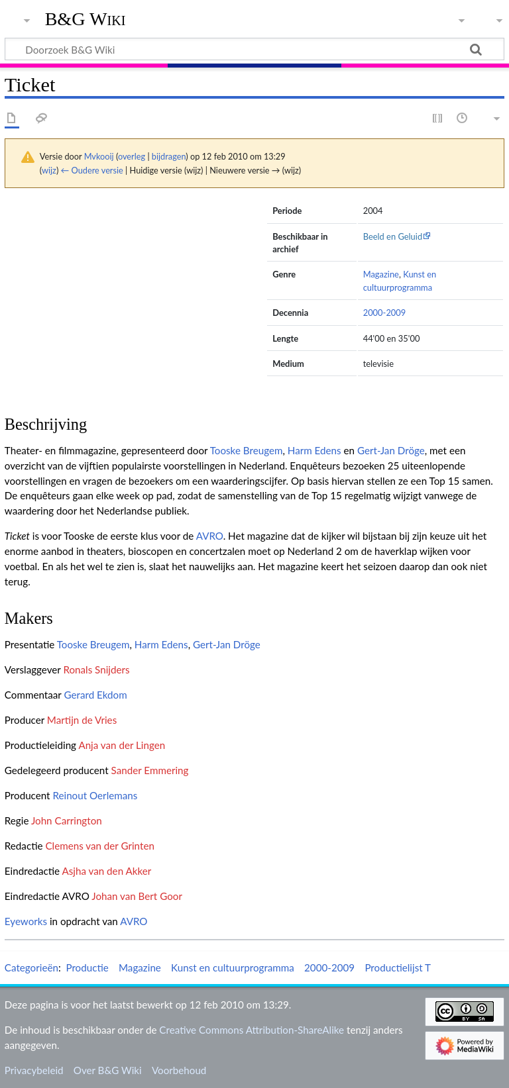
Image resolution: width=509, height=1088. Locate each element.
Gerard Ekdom (95, 695)
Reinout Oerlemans (94, 795)
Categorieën (31, 967)
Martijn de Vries (82, 720)
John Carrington (66, 820)
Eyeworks (26, 921)
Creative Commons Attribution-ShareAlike (251, 1030)
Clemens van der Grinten (99, 846)
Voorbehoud (179, 1070)
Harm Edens (314, 450)
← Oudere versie (92, 170)
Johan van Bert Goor (136, 896)
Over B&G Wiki (108, 1070)
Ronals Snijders (96, 669)
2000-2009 (384, 312)
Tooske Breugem (246, 450)
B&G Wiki (85, 19)
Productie (87, 967)
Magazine (381, 274)
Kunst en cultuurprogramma (232, 967)
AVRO (209, 536)
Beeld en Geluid (393, 236)
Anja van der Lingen (121, 745)
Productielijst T (398, 967)
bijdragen (169, 156)
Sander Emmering (150, 770)
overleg (131, 156)
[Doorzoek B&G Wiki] (254, 49)
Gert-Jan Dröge (391, 450)
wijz (49, 170)
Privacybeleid (34, 1070)
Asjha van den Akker (106, 871)
